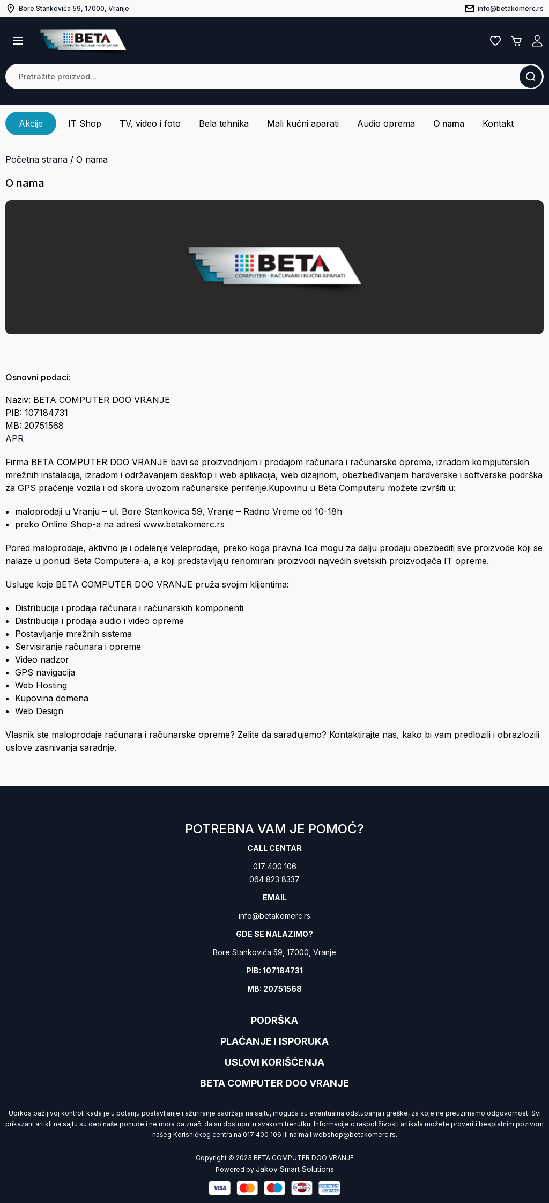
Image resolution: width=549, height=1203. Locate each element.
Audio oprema (386, 123)
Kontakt (498, 123)
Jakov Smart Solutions (295, 1168)
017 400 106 (274, 866)
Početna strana (36, 159)
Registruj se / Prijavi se (537, 40)
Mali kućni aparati (303, 123)
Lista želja (495, 40)
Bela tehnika (224, 123)
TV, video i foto (150, 123)
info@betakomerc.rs (274, 915)
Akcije (31, 123)
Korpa (516, 40)
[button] (18, 41)
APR (14, 438)
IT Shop (84, 123)
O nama (448, 123)
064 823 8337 (274, 879)
